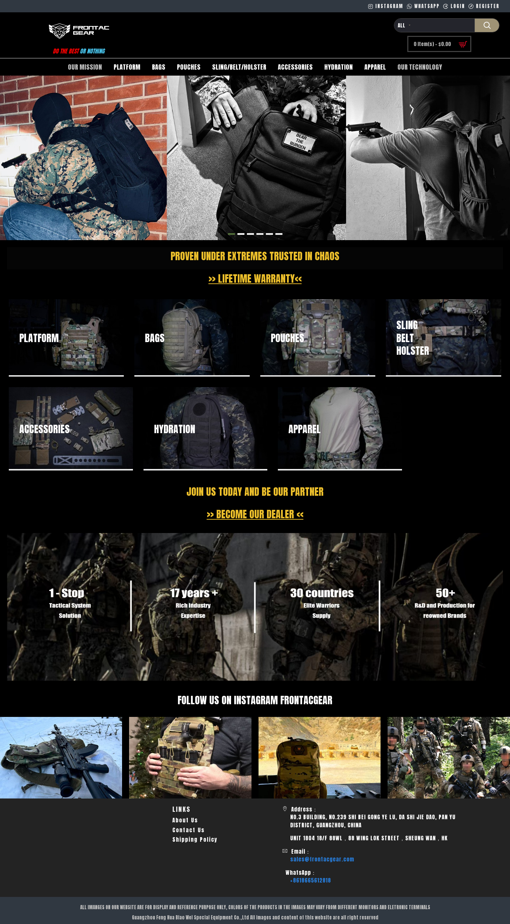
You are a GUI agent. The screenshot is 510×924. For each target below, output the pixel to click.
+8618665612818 (310, 880)
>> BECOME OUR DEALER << (255, 514)
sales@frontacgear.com (322, 859)
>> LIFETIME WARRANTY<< (255, 278)
